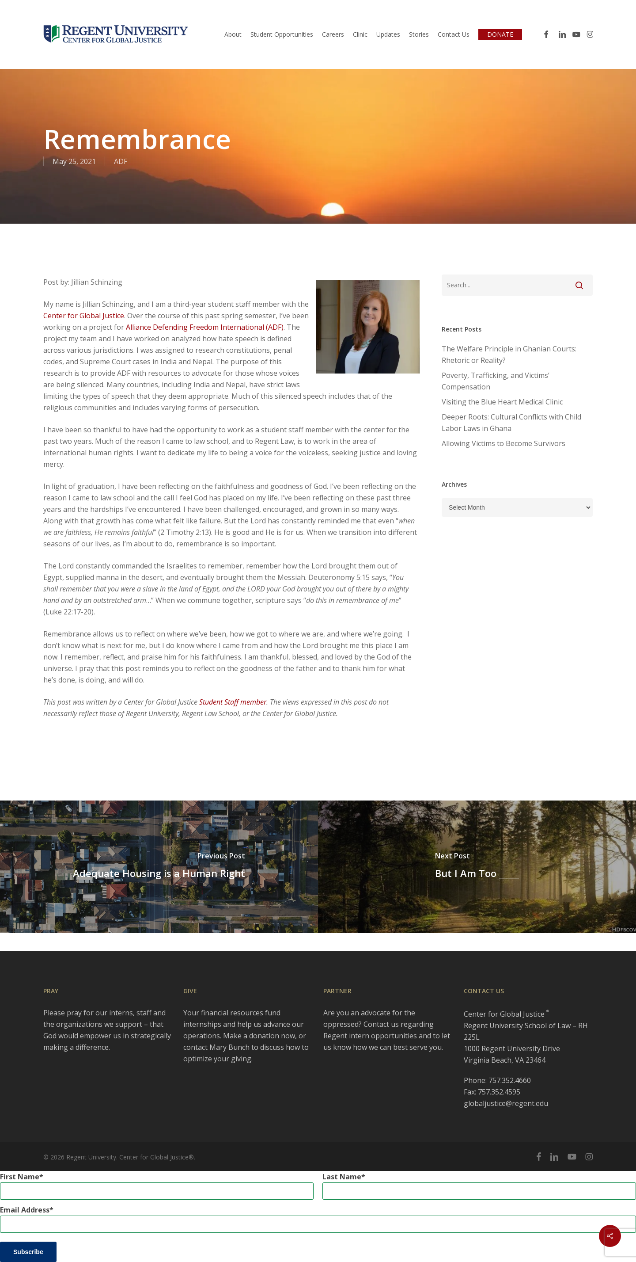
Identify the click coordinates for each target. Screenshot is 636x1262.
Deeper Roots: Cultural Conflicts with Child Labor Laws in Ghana (511, 422)
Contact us (381, 1024)
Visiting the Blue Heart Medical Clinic (502, 402)
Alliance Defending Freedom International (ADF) (205, 327)
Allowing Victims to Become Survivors (503, 443)
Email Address (24, 1210)
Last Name (341, 1177)
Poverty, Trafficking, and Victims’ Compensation (495, 381)
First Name (19, 1177)
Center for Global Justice (83, 315)
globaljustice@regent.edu (506, 1103)
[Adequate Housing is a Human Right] (159, 867)
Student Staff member (232, 702)
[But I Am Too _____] (477, 867)
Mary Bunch (229, 1047)
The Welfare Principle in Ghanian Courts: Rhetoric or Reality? (509, 354)
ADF (120, 161)
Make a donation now (259, 1036)
